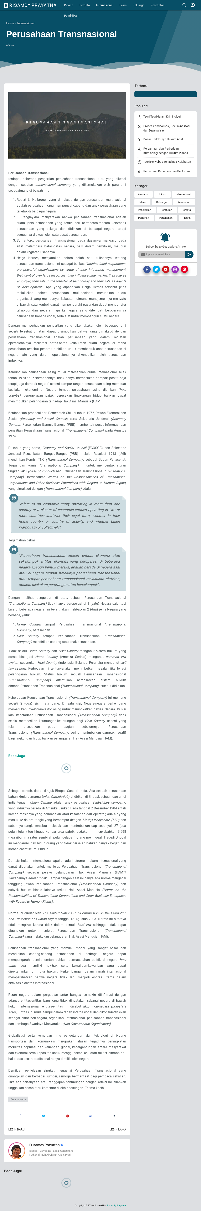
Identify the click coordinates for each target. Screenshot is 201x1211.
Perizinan (143, 217)
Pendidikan (71, 15)
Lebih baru (16, 1129)
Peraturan (166, 209)
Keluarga (138, 5)
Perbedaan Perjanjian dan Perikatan (166, 171)
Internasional (104, 5)
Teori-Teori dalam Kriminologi (162, 116)
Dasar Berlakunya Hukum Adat (163, 139)
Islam (123, 5)
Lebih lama (117, 1129)
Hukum (162, 194)
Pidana (68, 5)
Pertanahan (165, 217)
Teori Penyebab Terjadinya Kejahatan (167, 161)
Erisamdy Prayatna (31, 5)
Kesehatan (158, 5)
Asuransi (143, 194)
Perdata (84, 5)
